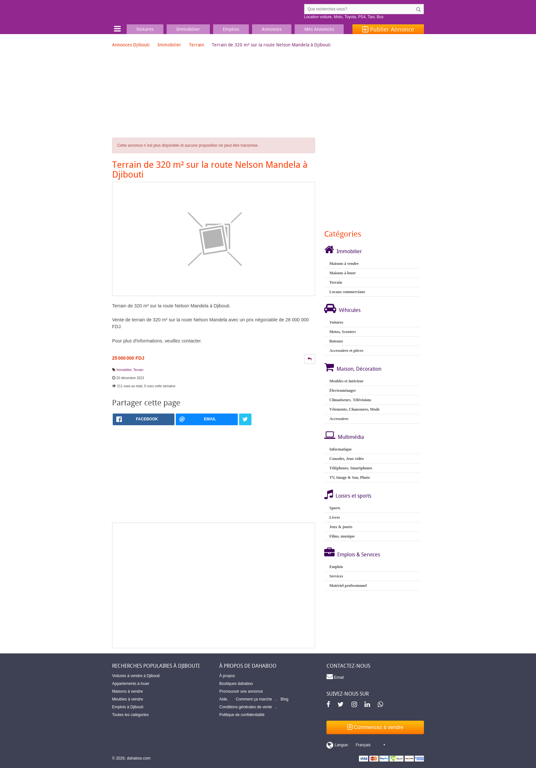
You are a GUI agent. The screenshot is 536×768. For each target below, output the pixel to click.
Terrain (196, 45)
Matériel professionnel (348, 585)
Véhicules (350, 310)
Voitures (336, 322)
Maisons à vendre (344, 263)
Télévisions (362, 400)
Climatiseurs (340, 400)
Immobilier (169, 45)
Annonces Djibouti (131, 45)
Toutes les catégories (130, 714)
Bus (380, 17)
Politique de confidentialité (241, 714)
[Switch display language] (355, 745)
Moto (338, 17)
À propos (227, 676)
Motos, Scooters (342, 331)
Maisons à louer (342, 273)
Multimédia (351, 436)
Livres (334, 517)
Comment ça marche (254, 699)
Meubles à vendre (127, 699)
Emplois (336, 566)
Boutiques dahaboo (236, 683)
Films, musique (342, 536)
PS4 (362, 17)
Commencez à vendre (375, 727)
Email (335, 676)
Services (336, 576)
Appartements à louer (130, 683)
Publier (388, 29)
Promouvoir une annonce (241, 691)
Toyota (350, 17)
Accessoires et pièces (346, 350)
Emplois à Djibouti (127, 707)
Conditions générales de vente (245, 707)
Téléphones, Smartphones (350, 468)
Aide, (223, 699)
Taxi (371, 17)
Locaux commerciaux (347, 292)
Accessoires (338, 418)
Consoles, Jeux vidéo (346, 458)
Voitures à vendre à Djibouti (136, 676)
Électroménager (342, 390)
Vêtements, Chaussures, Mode (354, 409)
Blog (284, 699)
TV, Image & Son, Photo (349, 477)
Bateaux (336, 341)
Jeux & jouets (340, 527)
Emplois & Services (358, 554)
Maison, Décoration (359, 368)
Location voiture (318, 17)
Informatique (340, 449)
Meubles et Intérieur (346, 381)
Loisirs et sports (353, 495)
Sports (334, 508)
